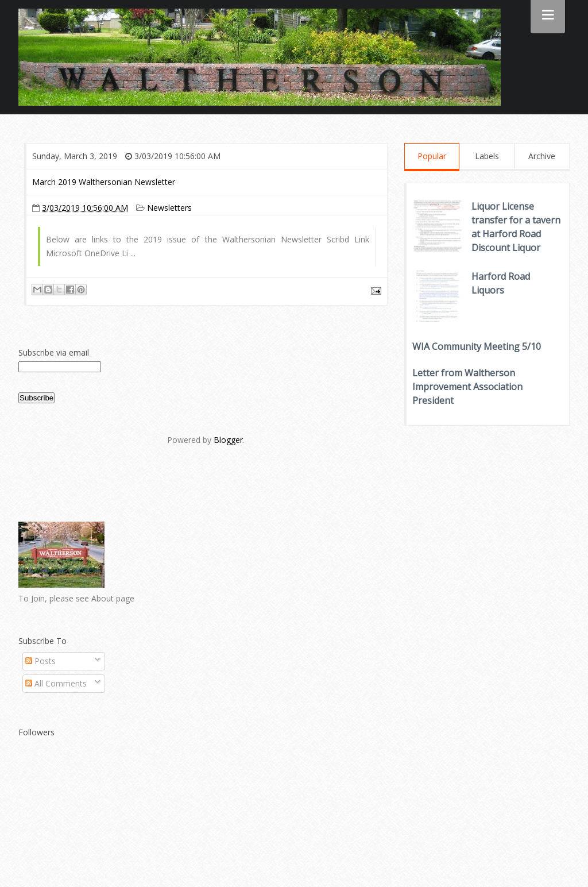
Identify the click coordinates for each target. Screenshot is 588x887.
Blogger (228, 439)
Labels (487, 156)
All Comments (56, 683)
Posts (40, 660)
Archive (541, 156)
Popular (431, 156)
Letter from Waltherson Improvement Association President (467, 387)
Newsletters (169, 207)
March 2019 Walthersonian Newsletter (103, 181)
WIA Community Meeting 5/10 (476, 346)
